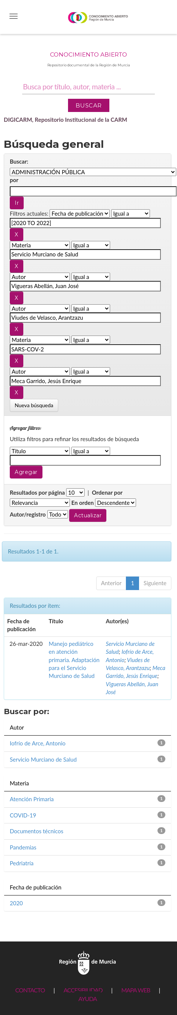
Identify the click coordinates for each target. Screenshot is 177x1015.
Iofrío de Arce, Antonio (37, 743)
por (14, 179)
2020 (16, 903)
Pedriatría (21, 863)
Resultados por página (37, 492)
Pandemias (23, 847)
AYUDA (87, 998)
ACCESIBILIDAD (83, 990)
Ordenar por (107, 492)
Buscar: (19, 161)
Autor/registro (28, 514)
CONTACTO (30, 990)
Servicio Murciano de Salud (43, 759)
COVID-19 (23, 815)
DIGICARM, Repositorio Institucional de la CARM (65, 119)
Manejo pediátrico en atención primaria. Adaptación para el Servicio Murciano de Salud (74, 659)
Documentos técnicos (36, 831)
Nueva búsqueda (34, 405)
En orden (82, 502)
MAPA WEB (135, 990)
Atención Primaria (32, 799)
